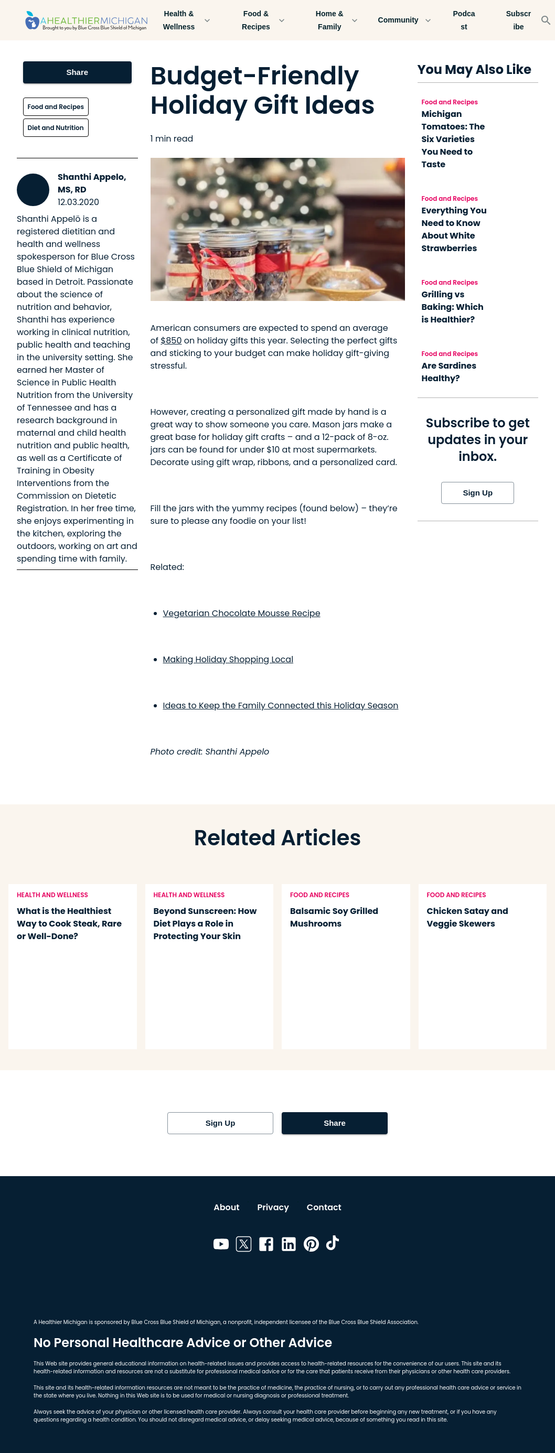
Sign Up (478, 492)
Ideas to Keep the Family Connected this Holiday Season (281, 705)
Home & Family (336, 20)
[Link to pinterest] (311, 1246)
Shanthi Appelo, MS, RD (92, 183)
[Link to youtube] (221, 1246)
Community (404, 20)
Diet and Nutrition (56, 127)
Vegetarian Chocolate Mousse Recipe (242, 613)
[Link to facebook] (266, 1246)
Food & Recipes (262, 20)
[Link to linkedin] (289, 1246)
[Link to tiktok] (334, 1246)
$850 (171, 341)
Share (77, 72)
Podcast (464, 20)
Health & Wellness (185, 20)
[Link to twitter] (243, 1246)
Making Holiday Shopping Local (228, 659)
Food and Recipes (56, 106)
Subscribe (519, 20)
